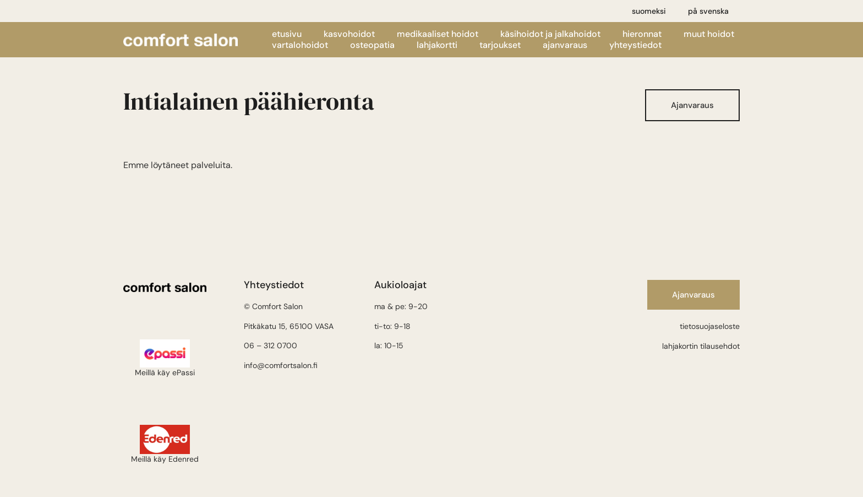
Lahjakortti (437, 45)
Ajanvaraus (565, 45)
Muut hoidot (709, 34)
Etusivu (287, 34)
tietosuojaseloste (710, 326)
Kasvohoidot (349, 34)
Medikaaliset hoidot (437, 34)
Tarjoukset (500, 45)
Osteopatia (372, 45)
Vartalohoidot (300, 45)
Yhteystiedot (635, 45)
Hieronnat (642, 34)
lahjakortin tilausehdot (701, 346)
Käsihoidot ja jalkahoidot (550, 34)
